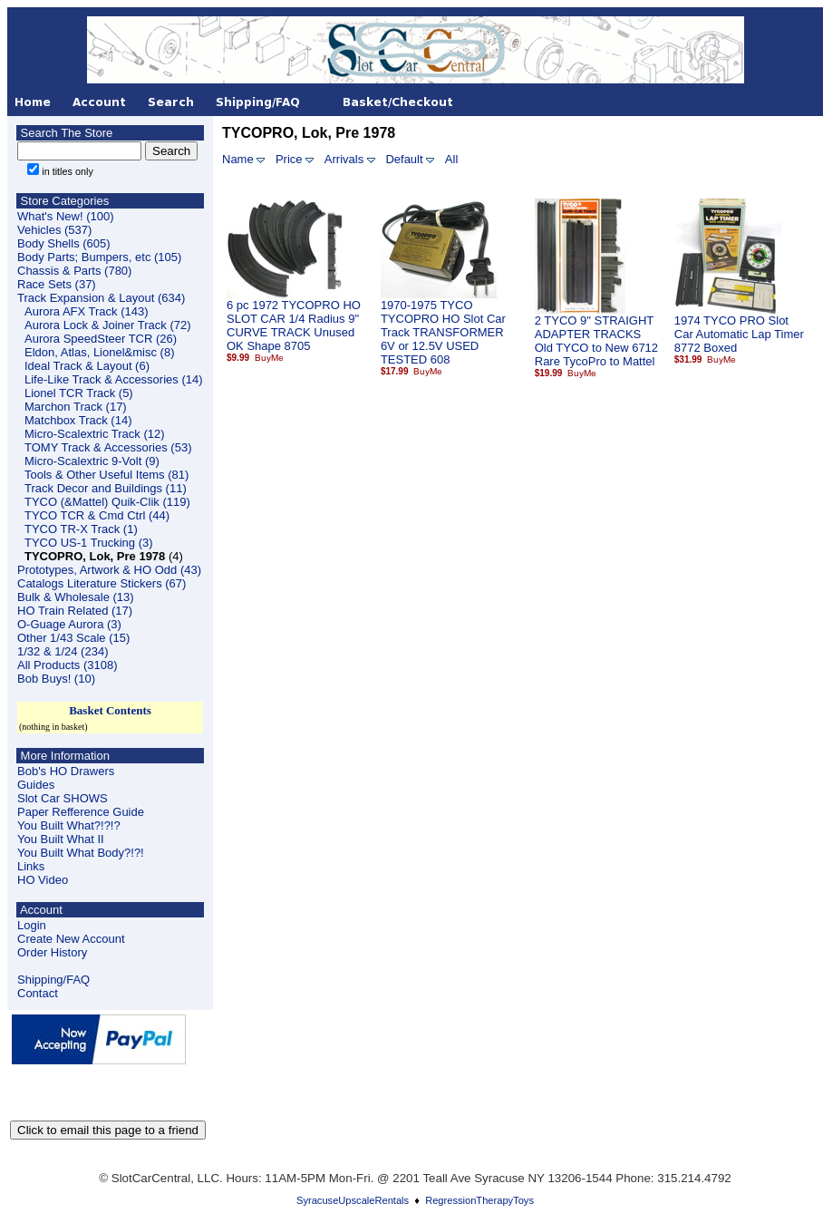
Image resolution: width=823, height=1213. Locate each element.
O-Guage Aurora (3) (69, 624)
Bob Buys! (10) (56, 678)
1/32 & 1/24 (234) (62, 651)
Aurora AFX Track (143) (86, 311)
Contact (37, 993)
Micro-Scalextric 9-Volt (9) (92, 461)
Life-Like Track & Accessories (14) (113, 379)
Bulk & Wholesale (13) (75, 597)
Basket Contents (110, 710)
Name (238, 159)
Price (289, 159)
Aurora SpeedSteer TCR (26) (100, 338)
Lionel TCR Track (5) (78, 393)
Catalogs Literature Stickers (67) (101, 583)
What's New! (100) (65, 216)
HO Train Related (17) (74, 610)
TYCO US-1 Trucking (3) (88, 542)
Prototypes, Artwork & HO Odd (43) (109, 570)
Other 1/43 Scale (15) (73, 638)
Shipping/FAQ (53, 979)
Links (30, 866)
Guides (35, 784)
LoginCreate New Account (71, 932)
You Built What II (60, 839)
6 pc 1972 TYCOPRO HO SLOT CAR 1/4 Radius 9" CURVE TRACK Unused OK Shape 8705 (294, 325)
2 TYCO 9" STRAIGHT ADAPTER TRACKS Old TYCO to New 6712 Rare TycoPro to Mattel (596, 341)
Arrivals (343, 159)
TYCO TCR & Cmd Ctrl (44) (96, 515)
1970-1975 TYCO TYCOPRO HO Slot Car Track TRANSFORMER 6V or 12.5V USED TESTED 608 (443, 332)
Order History (52, 952)
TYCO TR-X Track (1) (81, 529)
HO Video (42, 880)
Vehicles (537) (54, 230)
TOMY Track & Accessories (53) (107, 447)
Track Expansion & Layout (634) (101, 298)
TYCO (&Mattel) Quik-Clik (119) (107, 502)
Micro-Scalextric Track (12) (94, 434)
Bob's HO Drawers (65, 771)
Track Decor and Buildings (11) (105, 488)
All (451, 159)
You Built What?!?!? (69, 825)
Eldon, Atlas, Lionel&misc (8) (99, 352)
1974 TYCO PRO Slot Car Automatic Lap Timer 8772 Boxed (739, 334)
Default (403, 159)
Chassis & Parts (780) (74, 270)
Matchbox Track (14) (78, 420)
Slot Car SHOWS (62, 798)
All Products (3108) (67, 665)
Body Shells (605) (64, 243)
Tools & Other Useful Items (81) (106, 474)
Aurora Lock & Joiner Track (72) (107, 325)
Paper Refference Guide (80, 812)
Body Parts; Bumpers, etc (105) (99, 257)
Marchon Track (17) (75, 406)
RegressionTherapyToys (479, 1200)
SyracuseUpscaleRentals (352, 1200)
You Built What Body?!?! (80, 852)
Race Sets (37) (56, 284)
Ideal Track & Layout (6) (87, 366)
